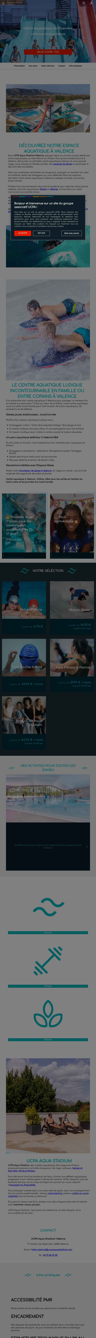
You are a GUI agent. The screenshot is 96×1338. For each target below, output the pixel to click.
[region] (48, 217)
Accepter (22, 233)
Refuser (41, 233)
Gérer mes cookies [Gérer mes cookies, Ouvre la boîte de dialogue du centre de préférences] (71, 233)
